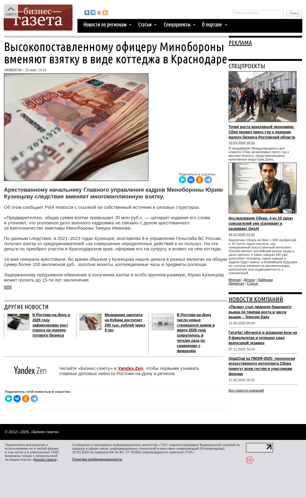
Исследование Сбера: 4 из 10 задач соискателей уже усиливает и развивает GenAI (261, 223)
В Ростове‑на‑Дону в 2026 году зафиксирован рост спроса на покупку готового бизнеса (51, 325)
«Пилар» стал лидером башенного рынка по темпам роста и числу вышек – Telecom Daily (260, 312)
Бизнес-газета (45, 459)
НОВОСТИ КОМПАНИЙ (256, 299)
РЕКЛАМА (240, 42)
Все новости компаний (246, 390)
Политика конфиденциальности (97, 459)
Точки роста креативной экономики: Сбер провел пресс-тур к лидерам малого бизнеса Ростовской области (262, 132)
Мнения (235, 280)
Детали (249, 280)
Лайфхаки (265, 280)
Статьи (252, 283)
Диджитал (236, 283)
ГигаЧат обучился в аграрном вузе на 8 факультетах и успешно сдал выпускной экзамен (263, 337)
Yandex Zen (130, 368)
